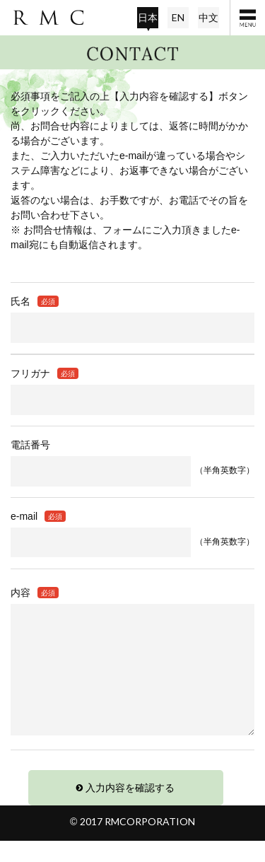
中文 (208, 17)
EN (178, 17)
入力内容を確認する (130, 809)
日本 (148, 17)
